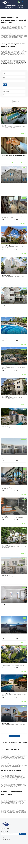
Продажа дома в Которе (6, 723)
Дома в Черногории (19, 7)
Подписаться (22, 833)
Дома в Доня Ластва (13, 742)
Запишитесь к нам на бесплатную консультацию (15, 780)
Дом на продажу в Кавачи (6, 693)
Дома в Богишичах (5, 743)
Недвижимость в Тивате (9, 7)
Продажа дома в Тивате (6, 275)
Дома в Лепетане (13, 743)
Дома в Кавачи (21, 743)
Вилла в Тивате (4, 184)
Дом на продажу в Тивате (6, 245)
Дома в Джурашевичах (22, 742)
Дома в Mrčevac (5, 742)
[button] (14, 73)
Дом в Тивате (4, 125)
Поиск (4, 84)
